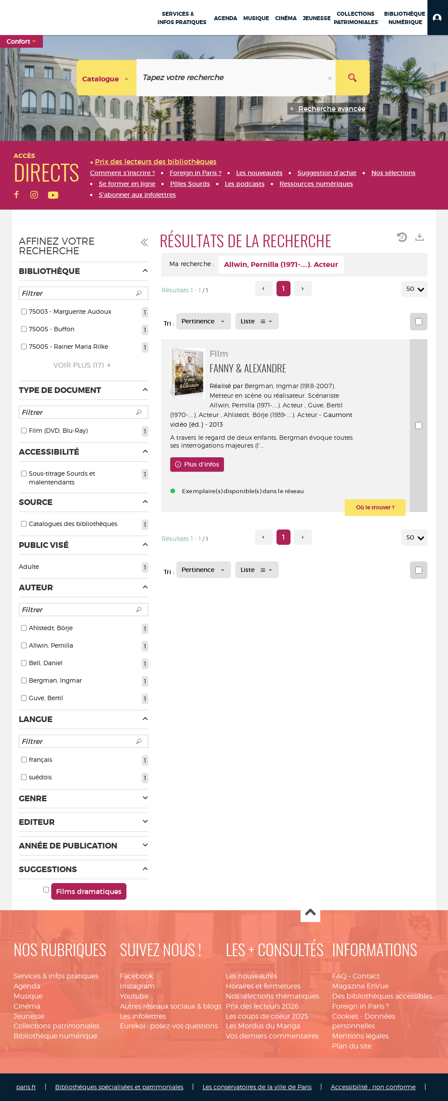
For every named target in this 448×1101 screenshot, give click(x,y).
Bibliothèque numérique (55, 1036)
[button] (437, 17)
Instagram (137, 986)
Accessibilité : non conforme (373, 1086)
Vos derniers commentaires (272, 1036)
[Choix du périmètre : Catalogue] (107, 77)
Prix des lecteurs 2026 (262, 1006)
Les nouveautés (251, 976)
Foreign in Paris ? (360, 1006)
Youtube (134, 996)
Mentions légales (360, 1036)
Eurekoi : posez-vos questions (169, 1026)
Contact (366, 976)
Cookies (345, 1016)
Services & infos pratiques (56, 976)
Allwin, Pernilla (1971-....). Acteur (256, 405)
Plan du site (351, 1046)
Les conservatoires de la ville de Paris (257, 1086)
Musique (28, 996)
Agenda (27, 986)
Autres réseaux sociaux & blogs (170, 1006)
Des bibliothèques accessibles (382, 996)
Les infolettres (143, 1016)
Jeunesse (29, 1016)
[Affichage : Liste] (257, 321)
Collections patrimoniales (56, 1026)
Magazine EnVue (360, 986)
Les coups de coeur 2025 (267, 1016)
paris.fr (26, 1086)
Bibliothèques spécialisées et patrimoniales (119, 1086)
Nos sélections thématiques (272, 996)
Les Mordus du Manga (263, 1026)
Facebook (136, 976)
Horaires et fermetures (263, 986)
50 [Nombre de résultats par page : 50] (411, 289)
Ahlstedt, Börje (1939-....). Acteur (270, 414)
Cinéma (27, 1006)
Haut (310, 912)
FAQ (339, 976)
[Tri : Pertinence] (203, 321)
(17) (83, 365)
